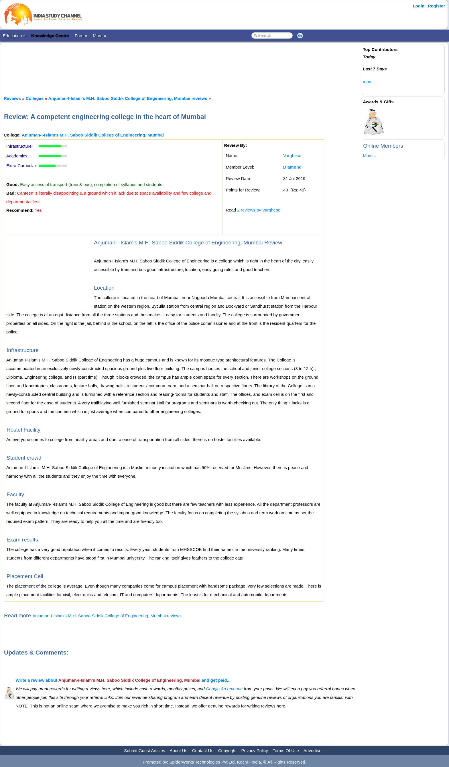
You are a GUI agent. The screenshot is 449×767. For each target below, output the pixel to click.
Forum (81, 35)
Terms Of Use (286, 750)
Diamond (292, 167)
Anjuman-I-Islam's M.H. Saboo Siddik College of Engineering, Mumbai (93, 135)
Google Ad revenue (224, 688)
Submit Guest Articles (144, 750)
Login (418, 5)
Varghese (292, 155)
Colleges (35, 98)
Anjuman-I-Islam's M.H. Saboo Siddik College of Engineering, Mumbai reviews (127, 98)
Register (436, 5)
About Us (178, 750)
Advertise (313, 750)
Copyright (227, 750)
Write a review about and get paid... (122, 680)
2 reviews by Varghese (258, 209)
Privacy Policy (254, 750)
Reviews (12, 98)
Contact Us (202, 750)
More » (99, 35)
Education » (14, 35)
